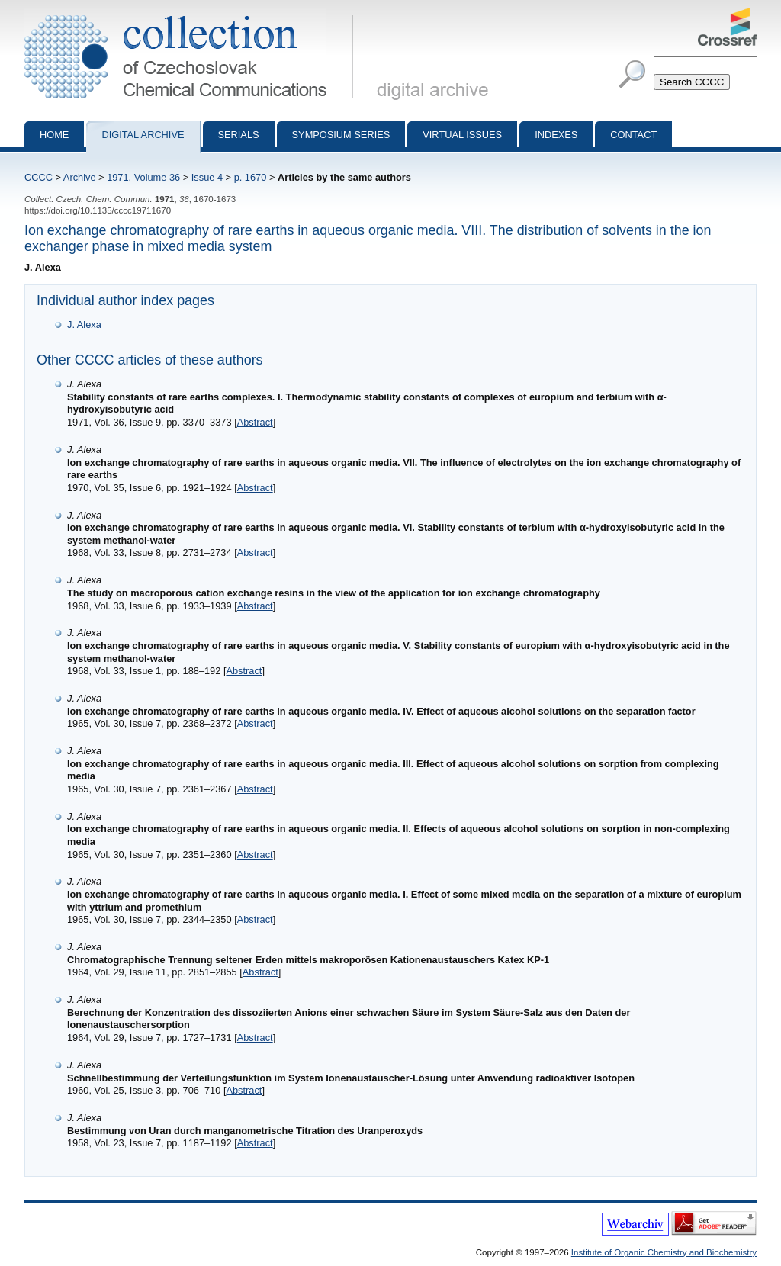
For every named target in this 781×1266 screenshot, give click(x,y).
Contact (633, 134)
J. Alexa (84, 324)
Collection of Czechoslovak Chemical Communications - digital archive (191, 14)
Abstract (255, 422)
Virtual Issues (462, 134)
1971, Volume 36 (143, 177)
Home (54, 134)
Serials (238, 134)
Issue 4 (207, 177)
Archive (79, 177)
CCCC (38, 177)
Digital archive (142, 134)
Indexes (556, 134)
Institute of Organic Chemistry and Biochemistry (664, 1252)
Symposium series (341, 134)
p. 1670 (250, 177)
